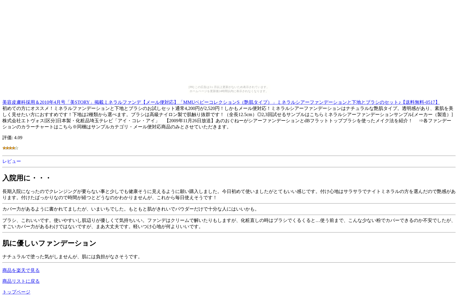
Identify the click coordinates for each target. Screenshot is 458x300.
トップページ (16, 291)
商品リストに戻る (21, 281)
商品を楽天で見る (21, 270)
